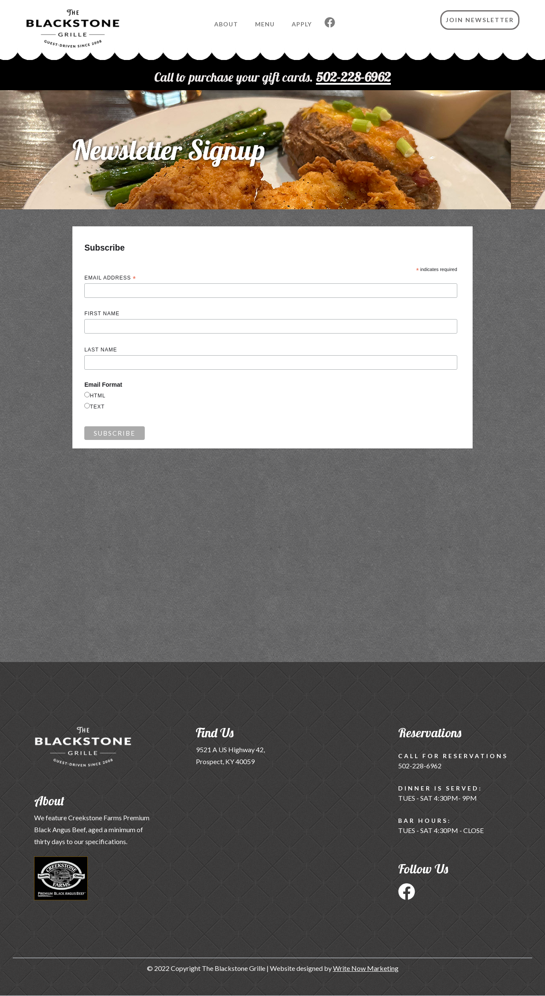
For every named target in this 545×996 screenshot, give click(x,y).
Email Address (110, 278)
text (97, 407)
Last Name (100, 350)
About (226, 24)
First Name (101, 314)
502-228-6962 (420, 766)
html (98, 396)
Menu (265, 24)
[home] (60, 33)
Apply (302, 24)
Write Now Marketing (366, 968)
